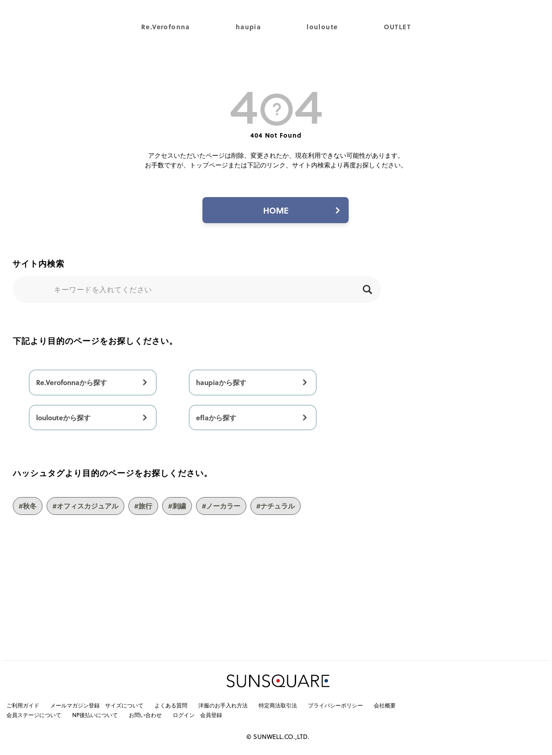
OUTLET (397, 27)
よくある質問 (170, 705)
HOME (275, 210)
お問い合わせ (145, 715)
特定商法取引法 (278, 705)
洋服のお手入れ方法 (223, 705)
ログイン (184, 715)
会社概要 (385, 705)
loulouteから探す (63, 417)
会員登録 (211, 715)
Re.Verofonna (165, 27)
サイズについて (124, 705)
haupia (248, 27)
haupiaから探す (221, 382)
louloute (322, 27)
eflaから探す (216, 417)
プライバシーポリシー (335, 705)
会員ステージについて (33, 715)
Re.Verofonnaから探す (71, 382)
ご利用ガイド (22, 705)
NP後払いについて (95, 715)
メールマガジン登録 (75, 705)
